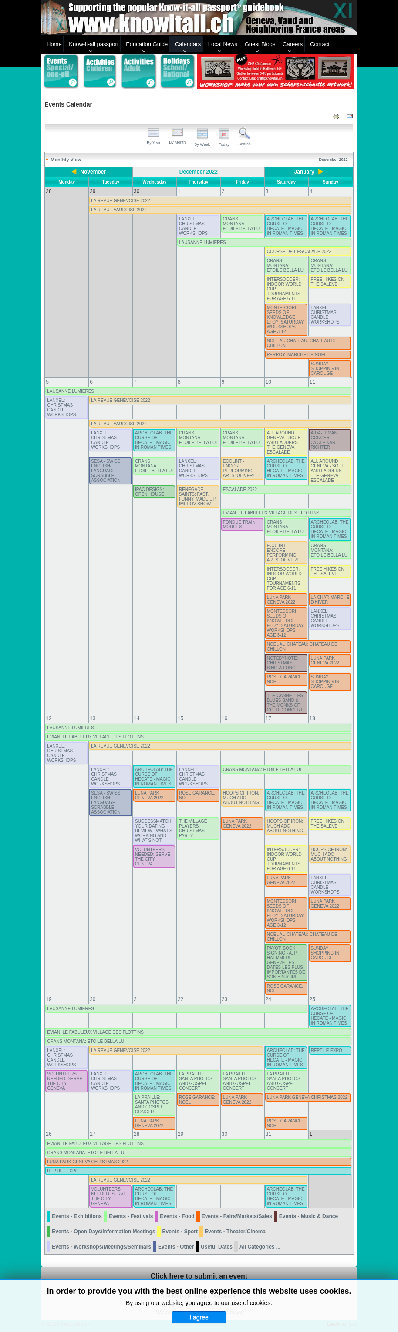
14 (136, 718)
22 (180, 999)
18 (312, 718)
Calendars (188, 44)
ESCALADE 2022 (240, 489)
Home (54, 44)
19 (48, 999)
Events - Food (177, 1216)
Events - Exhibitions (77, 1216)
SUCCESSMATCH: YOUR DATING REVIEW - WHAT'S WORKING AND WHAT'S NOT (153, 831)
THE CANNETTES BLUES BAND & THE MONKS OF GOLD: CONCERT (285, 702)
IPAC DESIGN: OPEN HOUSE (149, 492)
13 (92, 718)
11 (312, 382)
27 (92, 1134)
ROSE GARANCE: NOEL (285, 679)
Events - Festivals (131, 1216)
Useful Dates (217, 1247)
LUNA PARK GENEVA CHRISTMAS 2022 (307, 1097)
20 (92, 999)
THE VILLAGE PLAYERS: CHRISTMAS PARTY (193, 828)
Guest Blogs (260, 44)
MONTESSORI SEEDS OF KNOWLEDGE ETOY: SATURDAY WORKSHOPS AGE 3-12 (285, 319)
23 (224, 999)
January (304, 172)
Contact (320, 44)
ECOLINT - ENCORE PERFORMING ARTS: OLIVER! (238, 468)
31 (268, 1134)
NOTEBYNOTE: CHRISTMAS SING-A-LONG (282, 663)
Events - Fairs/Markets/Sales (237, 1216)
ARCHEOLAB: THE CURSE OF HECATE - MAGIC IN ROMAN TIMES (286, 226)
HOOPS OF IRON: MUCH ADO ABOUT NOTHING (241, 798)
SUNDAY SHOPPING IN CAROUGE (325, 368)
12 (48, 718)
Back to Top (342, 1324)
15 (180, 718)
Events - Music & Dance (308, 1216)
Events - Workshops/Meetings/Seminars (101, 1247)
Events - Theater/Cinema (235, 1232)
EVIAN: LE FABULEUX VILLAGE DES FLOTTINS (271, 513)
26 (48, 1134)
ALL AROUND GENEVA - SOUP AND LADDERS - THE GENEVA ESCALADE (283, 442)
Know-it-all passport (93, 44)
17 (268, 718)
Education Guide (147, 44)
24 (268, 999)
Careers (293, 44)
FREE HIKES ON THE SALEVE (327, 282)
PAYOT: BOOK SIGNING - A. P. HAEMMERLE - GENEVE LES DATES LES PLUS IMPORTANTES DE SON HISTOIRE (286, 962)
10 (268, 382)
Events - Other (176, 1247)
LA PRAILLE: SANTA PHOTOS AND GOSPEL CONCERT (195, 1081)
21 (136, 999)
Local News (222, 44)
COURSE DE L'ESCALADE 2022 (299, 251)
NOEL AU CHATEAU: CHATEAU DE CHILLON (302, 343)
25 (312, 999)
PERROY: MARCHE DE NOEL (297, 354)
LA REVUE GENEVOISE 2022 (120, 200)
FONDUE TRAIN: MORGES (240, 524)
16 (224, 718)
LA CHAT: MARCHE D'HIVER (330, 599)
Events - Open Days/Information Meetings (103, 1232)
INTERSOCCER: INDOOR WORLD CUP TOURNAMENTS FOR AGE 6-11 (284, 289)
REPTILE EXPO (326, 1050)
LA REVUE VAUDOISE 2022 (119, 209)
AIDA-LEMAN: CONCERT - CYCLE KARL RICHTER (325, 440)
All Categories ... (259, 1247)
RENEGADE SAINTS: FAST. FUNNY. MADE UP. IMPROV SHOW (197, 496)
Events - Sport (180, 1232)
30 (224, 1134)
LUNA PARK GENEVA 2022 (281, 599)
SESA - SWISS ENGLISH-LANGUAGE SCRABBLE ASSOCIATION (106, 471)
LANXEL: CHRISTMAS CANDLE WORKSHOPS (193, 226)
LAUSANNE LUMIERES (202, 242)
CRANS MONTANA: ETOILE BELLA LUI (242, 224)
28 (136, 1134)
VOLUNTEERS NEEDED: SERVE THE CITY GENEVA (152, 856)
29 (180, 1134)
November (93, 172)
